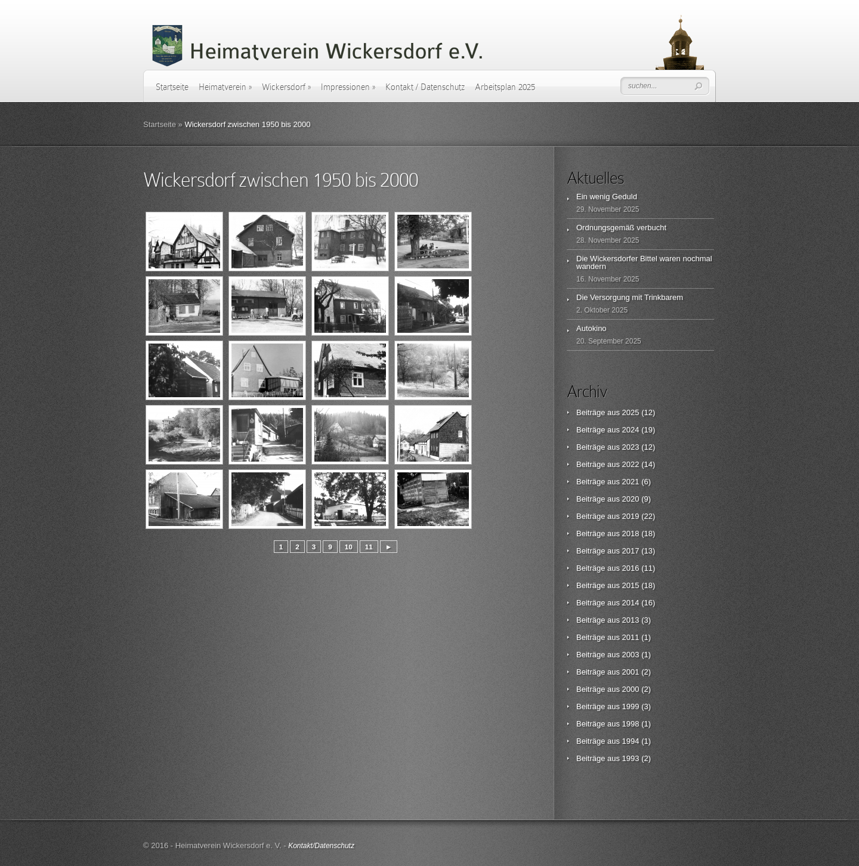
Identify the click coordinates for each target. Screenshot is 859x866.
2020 (630, 498)
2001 (630, 671)
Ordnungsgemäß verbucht (621, 227)
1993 (630, 758)
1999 (630, 706)
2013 (630, 620)
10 (349, 546)
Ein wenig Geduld (606, 196)
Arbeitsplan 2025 (505, 87)
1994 (630, 741)
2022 (630, 464)
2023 (630, 447)
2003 (630, 654)
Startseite (172, 87)
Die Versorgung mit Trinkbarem (629, 297)
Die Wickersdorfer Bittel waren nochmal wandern (644, 262)
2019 (630, 516)
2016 (630, 568)
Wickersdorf (286, 87)
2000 (630, 689)
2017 (630, 550)
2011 (630, 637)
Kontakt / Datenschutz (425, 87)
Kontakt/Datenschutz (321, 846)
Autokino (591, 328)
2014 (630, 602)
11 (369, 546)
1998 (630, 723)
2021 (630, 481)
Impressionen (348, 87)
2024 (630, 429)
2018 (630, 533)
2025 (630, 412)
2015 (630, 585)
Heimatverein (225, 87)
